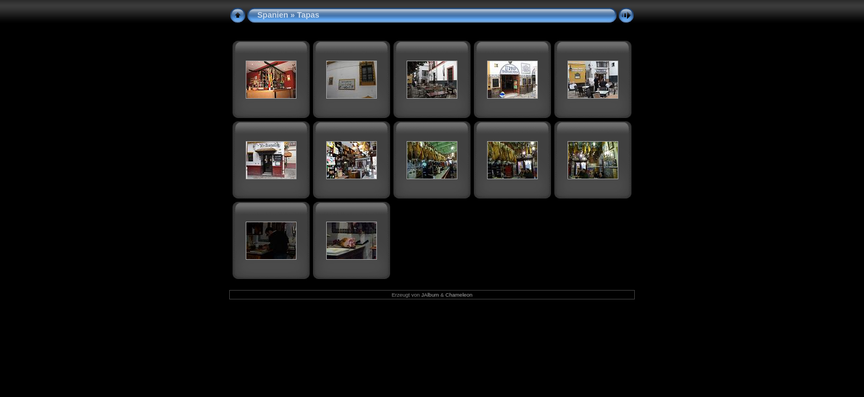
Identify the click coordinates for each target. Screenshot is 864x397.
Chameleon (458, 295)
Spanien (272, 14)
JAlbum (430, 295)
